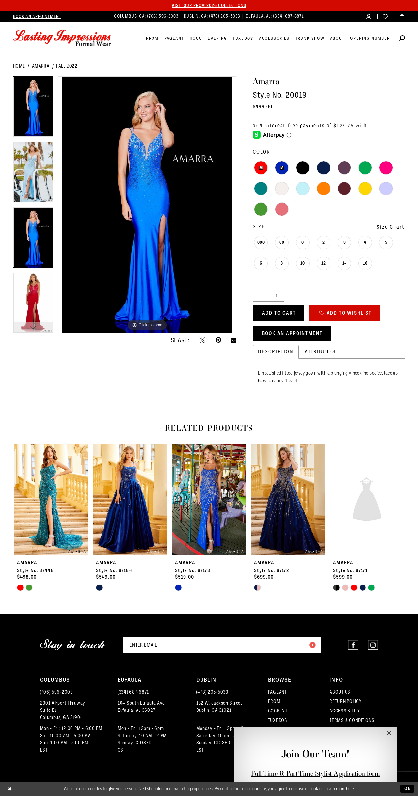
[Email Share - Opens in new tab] (233, 340)
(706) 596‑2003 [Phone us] (163, 16)
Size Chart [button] (391, 227)
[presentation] (51, 499)
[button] (369, 16)
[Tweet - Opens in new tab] (202, 340)
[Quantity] (268, 296)
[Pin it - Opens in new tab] (218, 340)
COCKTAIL (278, 710)
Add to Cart (279, 313)
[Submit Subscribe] (312, 645)
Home (19, 66)
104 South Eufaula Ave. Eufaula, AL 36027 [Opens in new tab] (142, 706)
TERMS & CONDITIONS (352, 720)
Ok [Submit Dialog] (407, 788)
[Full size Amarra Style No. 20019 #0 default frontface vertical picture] (147, 205)
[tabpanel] (33, 109)
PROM (274, 701)
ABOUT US (340, 692)
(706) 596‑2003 (56, 692)
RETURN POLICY (346, 701)
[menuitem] (37, 16)
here (350, 788)
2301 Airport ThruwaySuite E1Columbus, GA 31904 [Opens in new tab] (63, 710)
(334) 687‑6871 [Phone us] (288, 16)
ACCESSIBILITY (345, 710)
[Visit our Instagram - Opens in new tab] (373, 645)
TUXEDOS (277, 720)
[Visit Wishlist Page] (385, 16)
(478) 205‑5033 (212, 692)
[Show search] (402, 39)
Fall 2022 (66, 66)
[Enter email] (222, 645)
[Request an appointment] (37, 16)
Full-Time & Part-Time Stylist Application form (315, 773)
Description (276, 352)
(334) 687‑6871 (133, 692)
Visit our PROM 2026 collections (209, 5)
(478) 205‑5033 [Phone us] (225, 16)
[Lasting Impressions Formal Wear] (62, 38)
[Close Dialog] (10, 788)
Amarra (40, 66)
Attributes (320, 352)
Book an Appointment (292, 333)
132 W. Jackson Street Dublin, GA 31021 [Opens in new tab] (219, 706)
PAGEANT (277, 692)
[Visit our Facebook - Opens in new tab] (353, 645)
